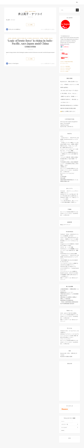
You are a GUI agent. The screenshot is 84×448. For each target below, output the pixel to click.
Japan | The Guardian (65, 123)
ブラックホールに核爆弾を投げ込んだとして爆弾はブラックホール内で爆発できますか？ (69, 154)
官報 (61, 175)
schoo (61, 136)
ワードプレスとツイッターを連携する (68, 271)
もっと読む (30, 24)
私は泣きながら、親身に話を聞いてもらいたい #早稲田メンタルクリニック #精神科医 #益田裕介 (69, 84)
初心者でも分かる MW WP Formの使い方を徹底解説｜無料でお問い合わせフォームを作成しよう (69, 274)
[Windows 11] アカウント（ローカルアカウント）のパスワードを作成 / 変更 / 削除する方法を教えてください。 (69, 335)
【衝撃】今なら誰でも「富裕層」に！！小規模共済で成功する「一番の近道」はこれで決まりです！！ (69, 99)
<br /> (69, 373)
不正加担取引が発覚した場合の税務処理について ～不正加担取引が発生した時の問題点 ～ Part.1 (69, 163)
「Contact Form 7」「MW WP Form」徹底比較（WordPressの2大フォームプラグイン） (69, 139)
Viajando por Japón (64, 125)
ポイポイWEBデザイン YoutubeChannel (69, 268)
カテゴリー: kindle (64, 71)
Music (26, 11)
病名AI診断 (62, 178)
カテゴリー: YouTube (65, 69)
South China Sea (22, 38)
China (41, 38)
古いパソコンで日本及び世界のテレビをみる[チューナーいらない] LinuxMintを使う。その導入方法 (69, 170)
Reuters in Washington (14, 63)
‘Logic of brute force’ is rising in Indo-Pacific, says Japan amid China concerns (30, 43)
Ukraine (14, 38)
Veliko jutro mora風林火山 (14, 29)
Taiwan (46, 38)
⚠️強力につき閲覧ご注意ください (67, 111)
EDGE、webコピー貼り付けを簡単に (68, 313)
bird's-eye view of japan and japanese (69, 121)
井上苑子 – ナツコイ (30, 14)
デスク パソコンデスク (65, 338)
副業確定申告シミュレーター (66, 292)
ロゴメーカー (63, 269)
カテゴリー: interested (65, 68)
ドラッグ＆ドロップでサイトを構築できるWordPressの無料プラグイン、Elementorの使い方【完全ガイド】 (69, 265)
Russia (50, 38)
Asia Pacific (36, 38)
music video (32, 11)
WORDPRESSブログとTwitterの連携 (68, 253)
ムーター (62, 160)
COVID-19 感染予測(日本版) (66, 61)
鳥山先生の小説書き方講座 (66, 356)
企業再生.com (63, 166)
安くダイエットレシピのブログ (67, 173)
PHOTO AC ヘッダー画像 (66, 247)
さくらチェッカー (64, 63)
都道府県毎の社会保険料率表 (66, 300)
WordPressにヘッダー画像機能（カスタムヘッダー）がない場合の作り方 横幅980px (69, 250)
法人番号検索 (63, 176)
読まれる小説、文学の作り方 (66, 126)
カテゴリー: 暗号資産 (65, 66)
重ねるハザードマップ (65, 224)
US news (29, 38)
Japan (9, 38)
